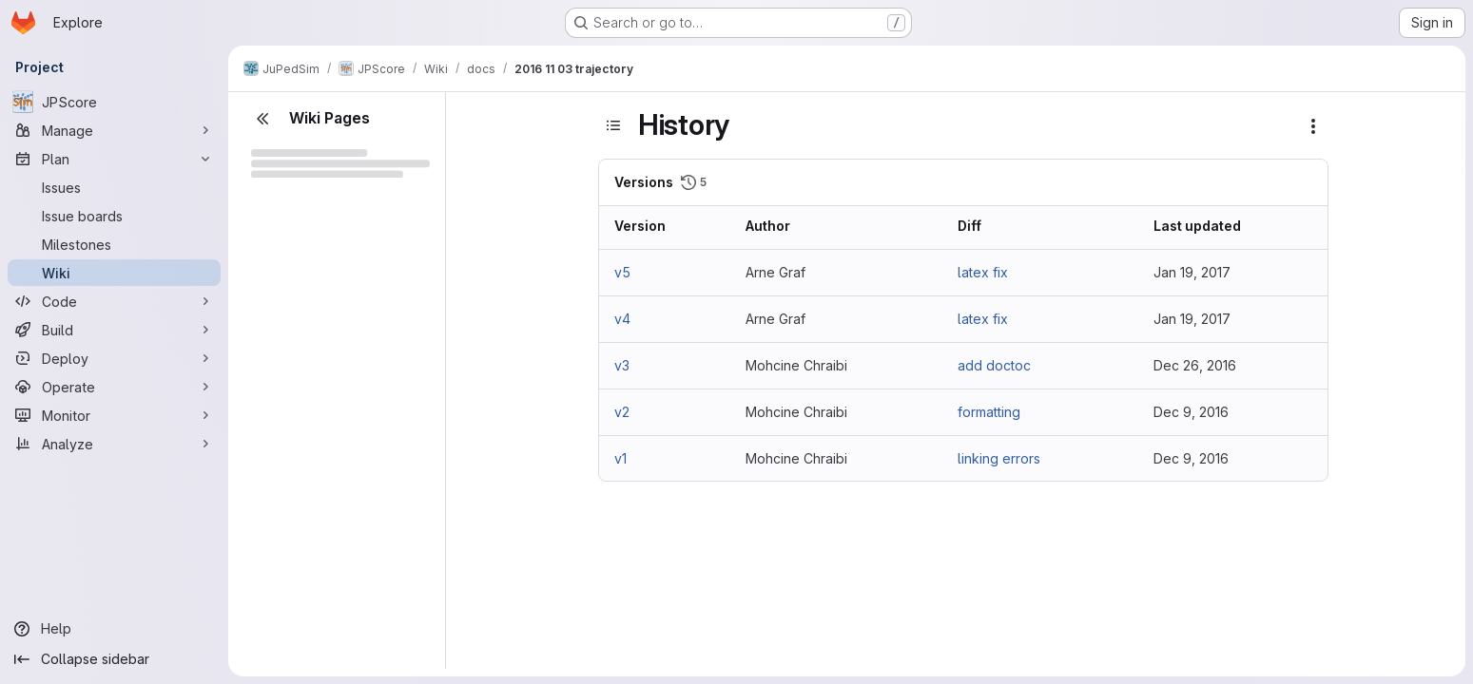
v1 (620, 458)
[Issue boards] (114, 215)
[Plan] (114, 158)
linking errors (999, 458)
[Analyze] (114, 443)
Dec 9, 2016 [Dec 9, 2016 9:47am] (1191, 458)
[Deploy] (114, 358)
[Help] (114, 629)
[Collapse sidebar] (114, 659)
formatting (989, 412)
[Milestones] (114, 244)
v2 (622, 412)
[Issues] (114, 187)
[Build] (114, 329)
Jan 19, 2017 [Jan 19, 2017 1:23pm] (1192, 272)
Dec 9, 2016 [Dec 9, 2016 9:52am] (1191, 412)
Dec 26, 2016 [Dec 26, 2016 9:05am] (1194, 365)
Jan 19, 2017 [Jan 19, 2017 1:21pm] (1192, 319)
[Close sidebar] (262, 119)
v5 (622, 272)
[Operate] (114, 386)
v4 (622, 319)
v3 (622, 365)
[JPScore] (114, 101)
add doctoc (994, 365)
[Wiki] (114, 272)
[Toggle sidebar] (613, 125)
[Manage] (114, 130)
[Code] (114, 301)
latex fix (983, 272)
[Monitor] (114, 415)
